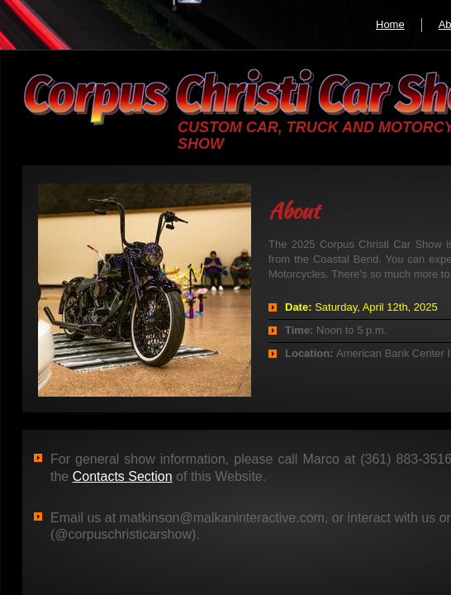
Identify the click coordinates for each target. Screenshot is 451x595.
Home (390, 24)
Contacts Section (123, 476)
